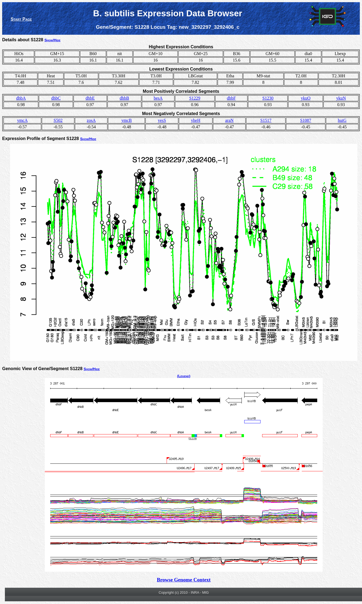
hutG (342, 120)
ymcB (126, 120)
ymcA (22, 120)
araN (229, 120)
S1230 (268, 98)
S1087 (305, 120)
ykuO (306, 98)
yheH (196, 120)
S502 (58, 120)
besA (158, 98)
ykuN (341, 98)
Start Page (21, 19)
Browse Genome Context (184, 580)
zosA (91, 120)
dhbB (124, 98)
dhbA (21, 98)
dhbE (90, 98)
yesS (162, 120)
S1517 (265, 120)
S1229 (194, 98)
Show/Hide (53, 40)
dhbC (56, 98)
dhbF (231, 98)
